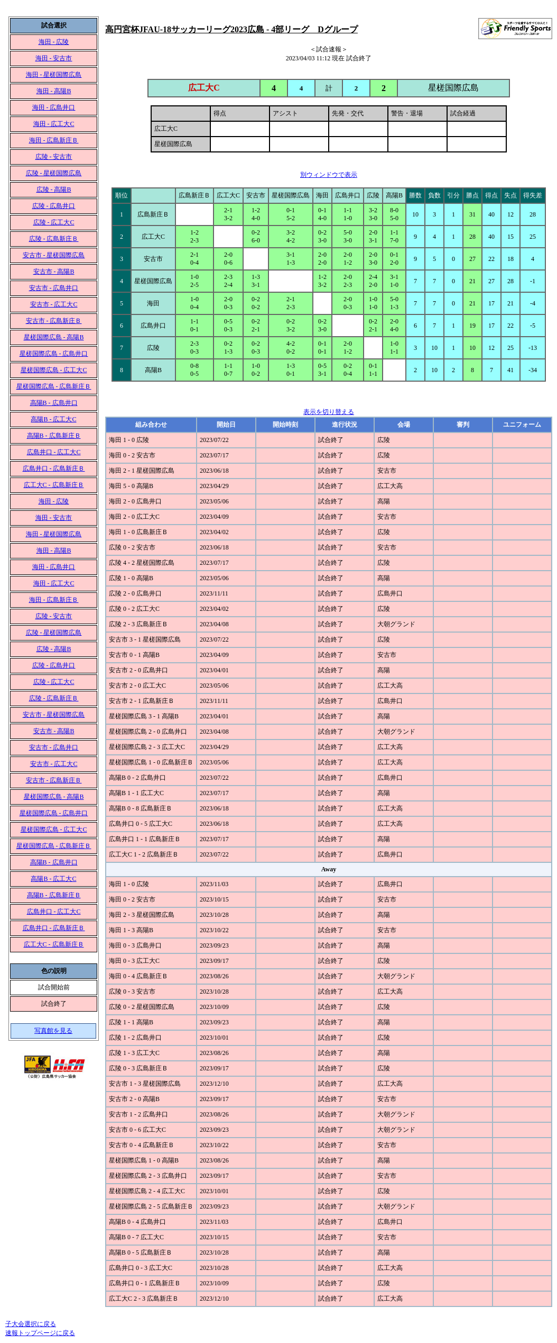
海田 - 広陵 (54, 42)
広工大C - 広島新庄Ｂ (54, 485)
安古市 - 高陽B (54, 271)
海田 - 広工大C (54, 124)
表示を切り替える (328, 412)
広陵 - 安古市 (53, 156)
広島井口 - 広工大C (54, 452)
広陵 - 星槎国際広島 (54, 173)
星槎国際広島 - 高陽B (54, 337)
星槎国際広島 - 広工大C (54, 370)
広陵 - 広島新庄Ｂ (54, 238)
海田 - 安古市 (53, 58)
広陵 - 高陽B (53, 189)
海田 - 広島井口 (54, 107)
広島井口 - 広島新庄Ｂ (54, 468)
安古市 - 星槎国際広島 (54, 255)
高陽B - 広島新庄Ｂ (54, 435)
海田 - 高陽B (53, 91)
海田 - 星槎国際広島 (54, 74)
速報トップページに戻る (40, 1333)
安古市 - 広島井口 (54, 288)
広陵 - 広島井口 (54, 206)
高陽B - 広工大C (53, 419)
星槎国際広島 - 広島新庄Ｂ (53, 386)
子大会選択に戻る (30, 1324)
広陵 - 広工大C (54, 222)
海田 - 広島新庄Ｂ (54, 140)
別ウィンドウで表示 (328, 174)
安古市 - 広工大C (54, 304)
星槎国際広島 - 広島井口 (54, 353)
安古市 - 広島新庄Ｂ (54, 321)
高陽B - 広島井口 (54, 403)
